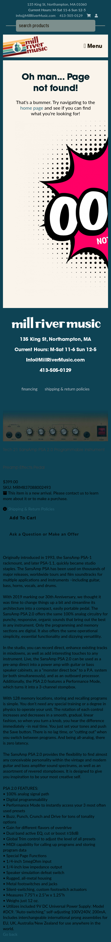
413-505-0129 (56, 370)
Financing (29, 389)
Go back (10, 934)
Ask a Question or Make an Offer (44, 533)
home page (31, 108)
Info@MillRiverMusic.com (36, 15)
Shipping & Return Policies (67, 389)
